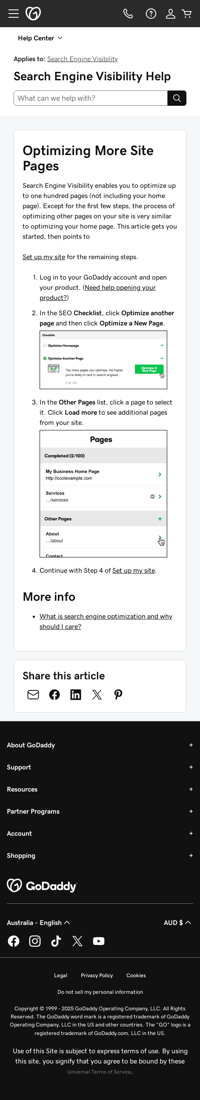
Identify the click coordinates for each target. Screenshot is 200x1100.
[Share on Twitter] (97, 695)
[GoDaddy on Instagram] (35, 945)
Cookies (136, 975)
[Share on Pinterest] (118, 695)
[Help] (150, 13)
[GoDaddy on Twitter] (77, 945)
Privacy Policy (97, 975)
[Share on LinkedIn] (75, 695)
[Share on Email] (33, 695)
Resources (22, 789)
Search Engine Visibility (82, 58)
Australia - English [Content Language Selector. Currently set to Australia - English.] (39, 922)
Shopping (21, 855)
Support (19, 766)
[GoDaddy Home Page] (42, 886)
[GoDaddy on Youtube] (99, 945)
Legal (60, 975)
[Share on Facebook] (54, 695)
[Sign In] (171, 14)
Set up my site (44, 256)
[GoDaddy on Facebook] (13, 945)
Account (19, 833)
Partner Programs (33, 811)
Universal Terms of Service (99, 1072)
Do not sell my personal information (100, 992)
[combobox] (90, 98)
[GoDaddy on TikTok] (56, 945)
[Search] (177, 98)
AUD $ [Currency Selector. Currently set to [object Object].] (178, 922)
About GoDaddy (31, 744)
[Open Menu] (10, 13)
